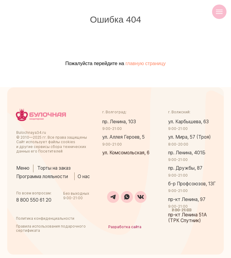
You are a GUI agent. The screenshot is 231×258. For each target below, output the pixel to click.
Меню (22, 168)
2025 (37, 137)
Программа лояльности (42, 176)
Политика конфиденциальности (45, 218)
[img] (41, 115)
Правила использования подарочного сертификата (51, 228)
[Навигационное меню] (219, 12)
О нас (84, 176)
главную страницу (145, 63)
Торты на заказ (54, 168)
